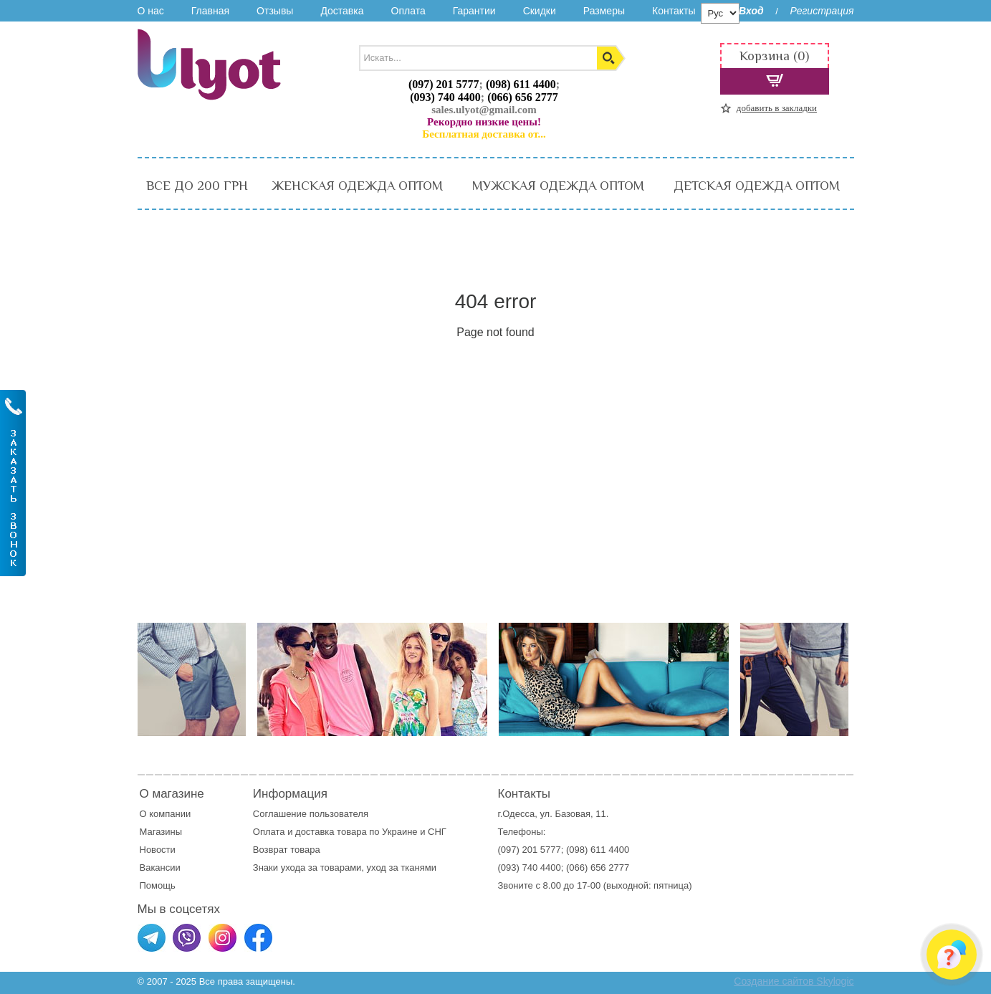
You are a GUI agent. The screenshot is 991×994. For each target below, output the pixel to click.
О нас (151, 10)
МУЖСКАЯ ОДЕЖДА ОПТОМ (558, 185)
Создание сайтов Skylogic (793, 981)
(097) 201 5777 (443, 84)
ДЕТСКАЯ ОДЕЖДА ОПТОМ (757, 185)
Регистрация (821, 10)
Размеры (604, 10)
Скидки (539, 10)
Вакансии (160, 867)
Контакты (673, 10)
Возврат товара (287, 849)
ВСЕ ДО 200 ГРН (197, 185)
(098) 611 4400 (521, 84)
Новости (158, 849)
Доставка (341, 10)
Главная (210, 10)
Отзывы (275, 10)
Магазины (161, 831)
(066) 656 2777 (522, 97)
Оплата (408, 10)
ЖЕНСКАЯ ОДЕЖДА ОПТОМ (357, 185)
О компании (165, 813)
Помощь (158, 885)
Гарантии (474, 10)
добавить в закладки (777, 107)
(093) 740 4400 (445, 97)
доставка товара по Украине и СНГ (372, 831)
